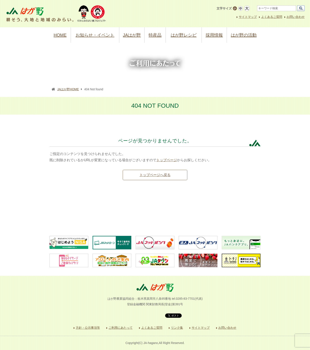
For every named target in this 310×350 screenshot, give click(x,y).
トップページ (166, 160)
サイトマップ (248, 16)
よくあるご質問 (271, 16)
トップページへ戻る (155, 175)
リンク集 (177, 327)
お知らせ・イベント (95, 35)
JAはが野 (132, 35)
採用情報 (214, 35)
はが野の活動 (244, 35)
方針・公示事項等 (88, 327)
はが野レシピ (184, 35)
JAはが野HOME (68, 89)
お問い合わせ (296, 16)
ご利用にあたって (120, 327)
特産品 (155, 35)
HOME (60, 35)
